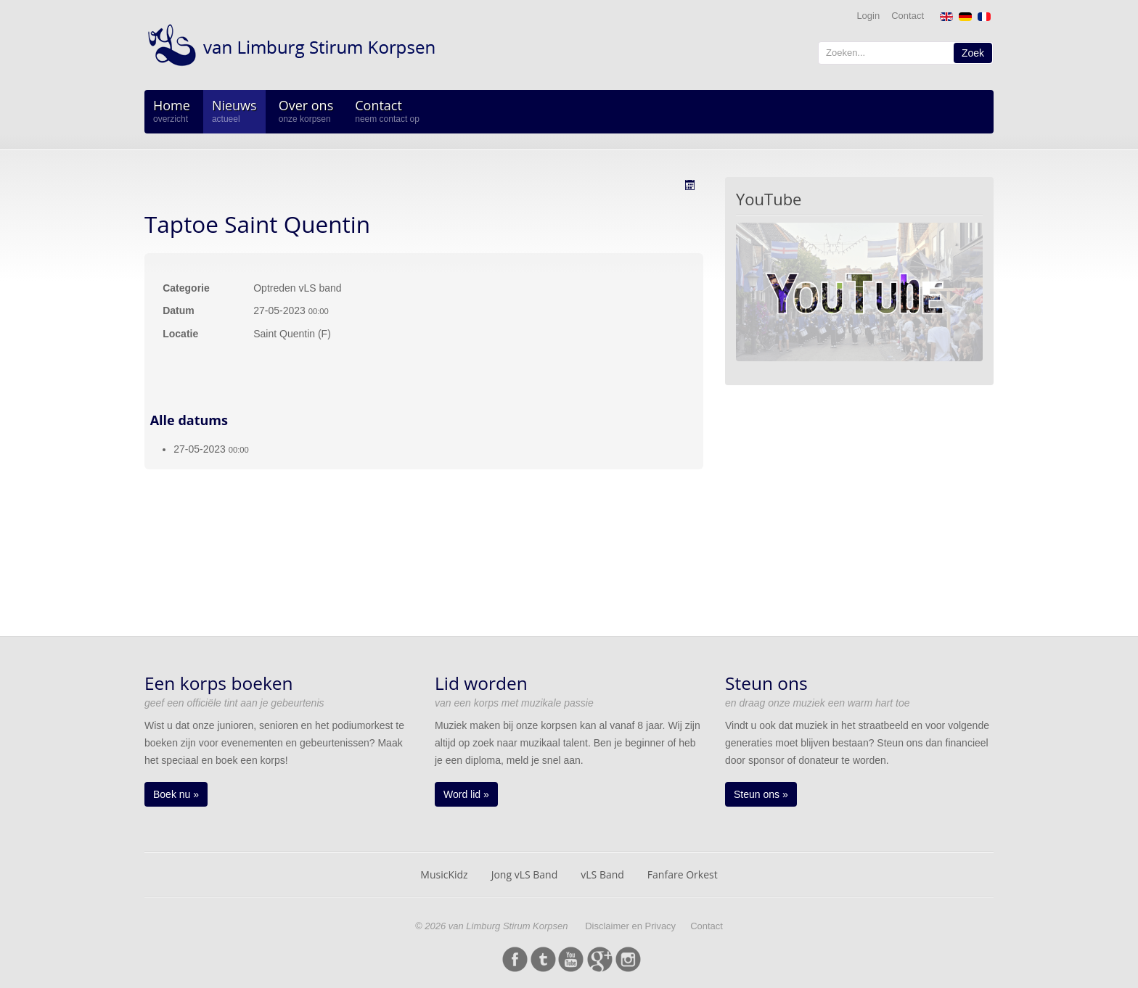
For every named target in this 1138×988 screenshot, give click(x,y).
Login (868, 15)
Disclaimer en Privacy (630, 926)
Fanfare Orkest (682, 874)
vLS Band (602, 874)
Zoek (973, 53)
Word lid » (466, 794)
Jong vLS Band (524, 874)
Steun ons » (761, 794)
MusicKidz (443, 874)
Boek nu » (176, 794)
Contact (907, 15)
